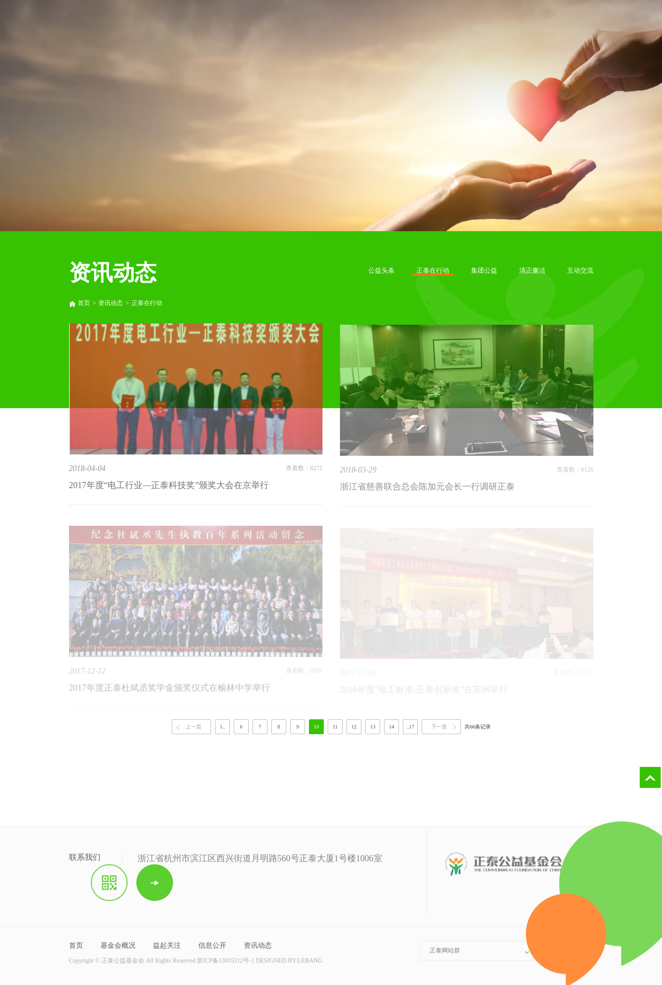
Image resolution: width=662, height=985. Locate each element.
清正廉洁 (532, 270)
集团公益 (484, 270)
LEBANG (310, 964)
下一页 (439, 727)
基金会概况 (118, 949)
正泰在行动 (432, 270)
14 (391, 727)
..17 (410, 727)
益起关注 (167, 949)
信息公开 (212, 949)
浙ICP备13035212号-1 (225, 964)
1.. (222, 727)
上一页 (193, 727)
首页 (79, 303)
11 (335, 727)
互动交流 (580, 270)
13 (372, 727)
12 (354, 727)
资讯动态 (110, 303)
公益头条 (381, 270)
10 (316, 727)
